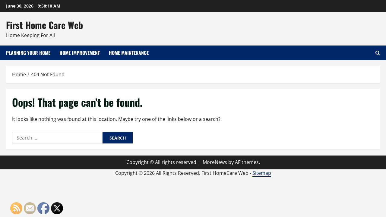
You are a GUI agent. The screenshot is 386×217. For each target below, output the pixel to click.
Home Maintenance (129, 52)
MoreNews (215, 162)
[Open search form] (377, 53)
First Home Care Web (44, 25)
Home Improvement (79, 52)
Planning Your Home (28, 52)
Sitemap (261, 173)
